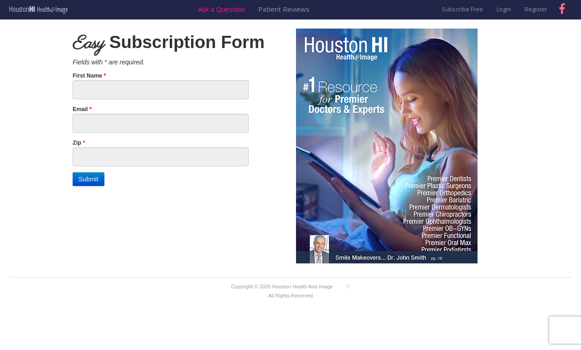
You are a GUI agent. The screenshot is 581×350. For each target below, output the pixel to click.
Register (536, 9)
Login (504, 9)
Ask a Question (221, 9)
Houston (38, 9)
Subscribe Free (462, 9)
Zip (79, 143)
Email (82, 109)
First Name (89, 76)
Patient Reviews (284, 9)
